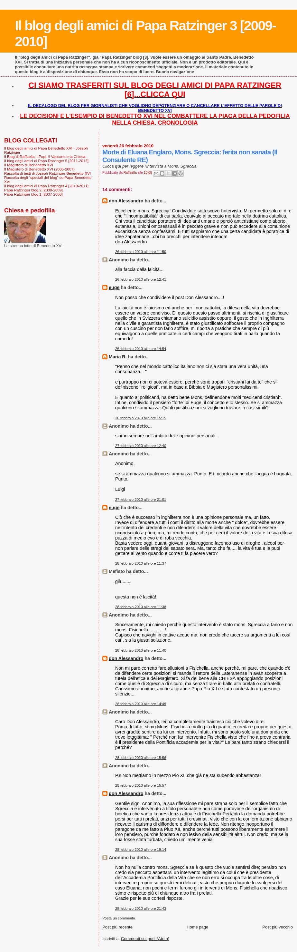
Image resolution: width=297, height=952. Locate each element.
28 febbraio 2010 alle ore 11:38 (140, 607)
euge (114, 287)
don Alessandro (126, 200)
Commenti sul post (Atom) (145, 938)
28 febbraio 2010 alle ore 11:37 (140, 563)
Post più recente (117, 927)
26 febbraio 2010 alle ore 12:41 (140, 279)
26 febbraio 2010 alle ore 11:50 (140, 252)
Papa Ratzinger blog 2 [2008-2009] (33, 190)
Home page (197, 927)
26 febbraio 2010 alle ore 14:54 (140, 349)
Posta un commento (118, 918)
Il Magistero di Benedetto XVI (28, 165)
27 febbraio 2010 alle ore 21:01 (140, 499)
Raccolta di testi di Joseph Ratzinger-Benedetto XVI (47, 173)
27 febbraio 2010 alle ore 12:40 (140, 446)
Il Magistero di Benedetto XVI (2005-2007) (39, 169)
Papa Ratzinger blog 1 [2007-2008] (33, 194)
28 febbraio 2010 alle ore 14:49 (140, 704)
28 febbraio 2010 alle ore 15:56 (140, 758)
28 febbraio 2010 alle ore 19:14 (140, 849)
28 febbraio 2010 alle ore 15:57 (140, 785)
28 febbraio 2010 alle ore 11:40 (140, 650)
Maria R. (118, 356)
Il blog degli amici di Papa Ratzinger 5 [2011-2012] (46, 161)
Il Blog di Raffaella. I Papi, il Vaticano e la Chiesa (44, 156)
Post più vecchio (277, 927)
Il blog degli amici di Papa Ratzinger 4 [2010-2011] (46, 186)
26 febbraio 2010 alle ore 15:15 (140, 418)
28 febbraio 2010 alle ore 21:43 (140, 908)
